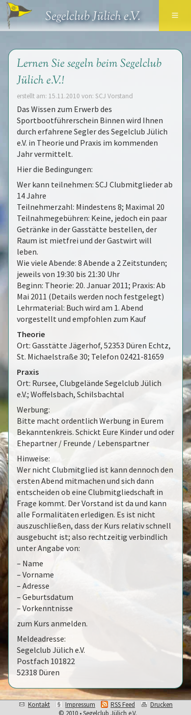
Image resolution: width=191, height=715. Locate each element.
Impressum (80, 704)
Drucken (161, 704)
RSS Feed (123, 704)
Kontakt (39, 704)
